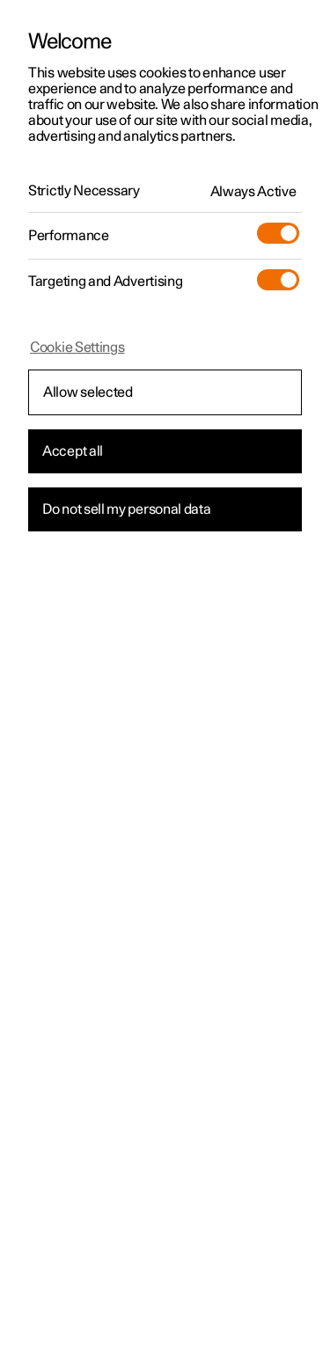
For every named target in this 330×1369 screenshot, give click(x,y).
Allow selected (88, 392)
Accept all (72, 451)
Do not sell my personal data (126, 509)
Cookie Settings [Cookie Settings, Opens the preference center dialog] (77, 347)
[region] (165, 684)
